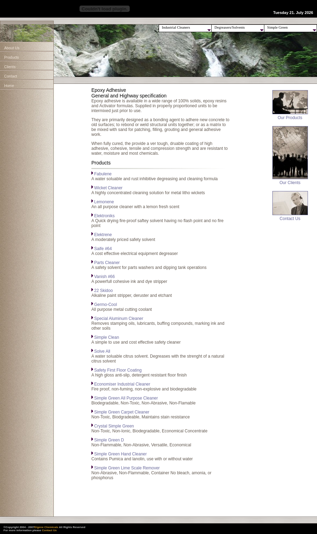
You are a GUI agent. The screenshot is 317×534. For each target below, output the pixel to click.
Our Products (290, 115)
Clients (10, 67)
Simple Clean (106, 337)
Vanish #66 (104, 276)
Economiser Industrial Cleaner (122, 384)
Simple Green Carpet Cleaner (121, 412)
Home (9, 85)
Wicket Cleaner (108, 187)
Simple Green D (109, 440)
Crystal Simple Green (114, 426)
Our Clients (290, 180)
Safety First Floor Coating (118, 370)
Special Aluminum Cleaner (118, 318)
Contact (10, 76)
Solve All (102, 351)
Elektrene (103, 234)
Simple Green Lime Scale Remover (127, 468)
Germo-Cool (105, 304)
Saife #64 (103, 248)
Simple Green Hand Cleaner (120, 454)
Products (11, 57)
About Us (12, 48)
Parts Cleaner (107, 262)
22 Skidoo (103, 290)
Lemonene (104, 201)
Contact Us (290, 216)
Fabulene (103, 173)
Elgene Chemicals (46, 527)
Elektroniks (104, 215)
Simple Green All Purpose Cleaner (126, 398)
